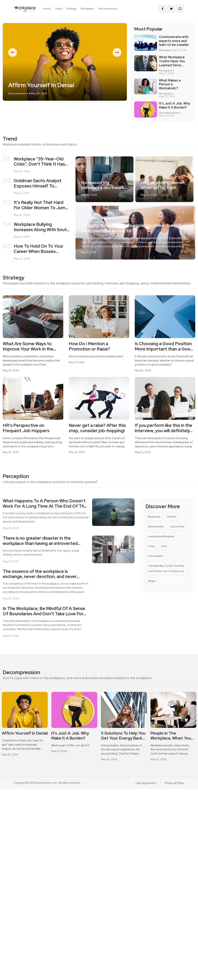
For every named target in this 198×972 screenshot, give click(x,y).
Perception (87, 8)
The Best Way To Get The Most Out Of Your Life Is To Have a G (166, 580)
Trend (58, 8)
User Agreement (147, 794)
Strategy (71, 8)
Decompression (108, 8)
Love (164, 556)
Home (47, 8)
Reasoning (154, 525)
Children (171, 525)
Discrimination (156, 535)
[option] (65, 69)
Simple (151, 593)
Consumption (155, 567)
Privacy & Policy (175, 794)
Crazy (151, 556)
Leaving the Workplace (161, 546)
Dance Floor (177, 535)
